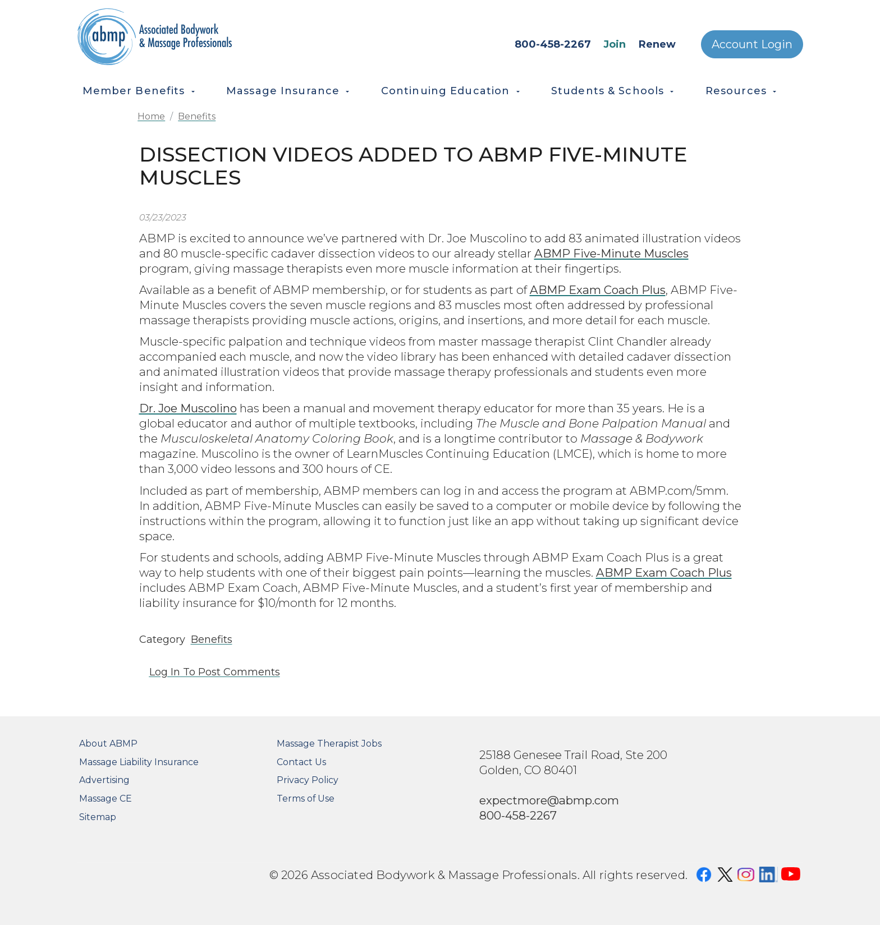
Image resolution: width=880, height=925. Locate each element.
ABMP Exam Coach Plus (598, 290)
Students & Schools (607, 91)
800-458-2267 (553, 44)
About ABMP (108, 743)
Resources (736, 91)
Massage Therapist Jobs (329, 743)
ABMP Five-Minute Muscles (611, 253)
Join (614, 44)
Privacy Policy (307, 780)
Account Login (752, 44)
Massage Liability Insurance (139, 762)
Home (151, 116)
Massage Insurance (283, 91)
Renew (657, 44)
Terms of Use (305, 798)
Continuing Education (445, 91)
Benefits (197, 116)
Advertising (104, 780)
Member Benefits (133, 91)
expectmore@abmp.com (549, 800)
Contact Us (301, 762)
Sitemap (97, 817)
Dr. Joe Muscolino (188, 408)
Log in (164, 672)
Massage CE (105, 798)
